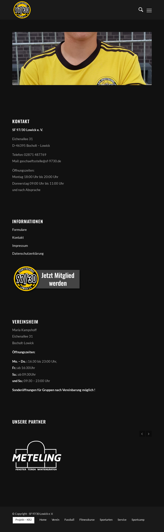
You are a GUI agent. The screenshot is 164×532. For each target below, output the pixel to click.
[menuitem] (138, 10)
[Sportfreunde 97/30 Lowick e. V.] (68, 10)
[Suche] (138, 10)
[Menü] (149, 10)
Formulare (19, 230)
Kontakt (18, 237)
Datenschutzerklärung (28, 253)
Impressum (20, 246)
